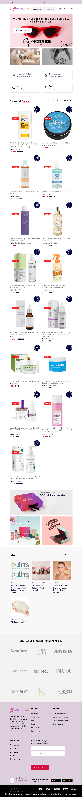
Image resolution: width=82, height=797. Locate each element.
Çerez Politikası (56, 794)
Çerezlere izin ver (71, 794)
